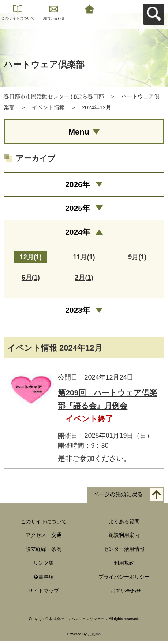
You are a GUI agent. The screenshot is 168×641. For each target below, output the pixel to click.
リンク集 (43, 563)
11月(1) (84, 257)
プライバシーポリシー (124, 577)
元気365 (94, 634)
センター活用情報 (124, 549)
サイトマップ (43, 591)
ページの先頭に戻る (118, 494)
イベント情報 (48, 107)
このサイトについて (17, 18)
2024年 (77, 232)
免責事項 (43, 577)
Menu (78, 131)
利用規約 (124, 563)
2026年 (77, 184)
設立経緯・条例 (43, 549)
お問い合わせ (54, 18)
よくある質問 (124, 521)
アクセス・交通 (43, 535)
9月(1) (137, 257)
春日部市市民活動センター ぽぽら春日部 (54, 96)
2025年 (77, 208)
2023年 (77, 310)
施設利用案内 (124, 535)
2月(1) (84, 277)
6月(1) (31, 277)
